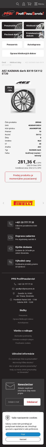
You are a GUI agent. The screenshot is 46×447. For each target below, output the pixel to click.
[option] (23, 203)
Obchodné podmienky (23, 336)
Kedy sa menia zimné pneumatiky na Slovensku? (23, 370)
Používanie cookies (23, 343)
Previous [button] (3, 203)
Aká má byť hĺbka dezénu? (23, 362)
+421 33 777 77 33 (25, 284)
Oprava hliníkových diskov (23, 319)
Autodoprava (23, 322)
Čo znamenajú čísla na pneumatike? (23, 359)
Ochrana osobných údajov (23, 339)
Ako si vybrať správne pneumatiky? (23, 366)
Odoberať (32, 401)
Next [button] (43, 203)
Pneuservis (23, 315)
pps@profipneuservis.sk (25, 289)
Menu (38, 4)
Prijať (23, 434)
